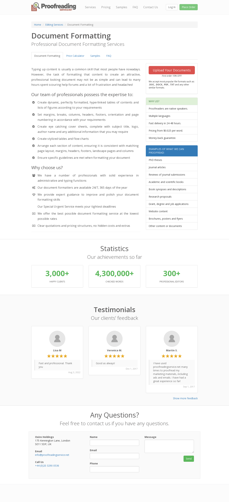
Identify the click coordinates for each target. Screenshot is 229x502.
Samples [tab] (95, 55)
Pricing (106, 7)
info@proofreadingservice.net (52, 455)
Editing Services (54, 24)
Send (189, 458)
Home (37, 24)
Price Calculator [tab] (75, 55)
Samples (121, 7)
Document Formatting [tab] (47, 55)
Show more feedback (185, 398)
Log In (172, 7)
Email (93, 450)
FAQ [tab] (108, 55)
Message (150, 437)
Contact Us (150, 7)
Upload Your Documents (172, 70)
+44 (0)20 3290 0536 (47, 465)
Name (94, 437)
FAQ (135, 7)
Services (90, 7)
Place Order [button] (188, 7)
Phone (94, 463)
